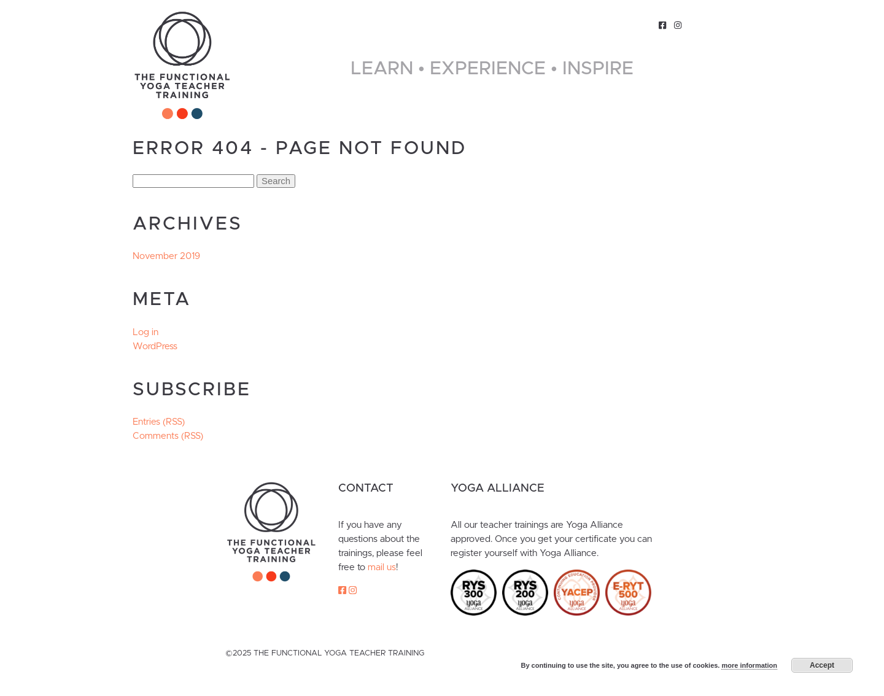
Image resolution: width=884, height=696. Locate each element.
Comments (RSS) (168, 436)
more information (749, 665)
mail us (382, 567)
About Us (522, 25)
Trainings (365, 25)
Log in (145, 332)
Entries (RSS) (159, 422)
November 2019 (166, 256)
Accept (822, 665)
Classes (576, 25)
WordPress (155, 346)
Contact (629, 25)
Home (315, 25)
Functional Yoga (444, 25)
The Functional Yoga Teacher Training (182, 65)
